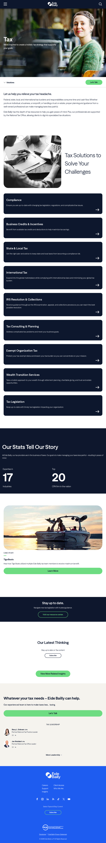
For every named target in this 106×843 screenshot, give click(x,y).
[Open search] (100, 4)
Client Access (59, 785)
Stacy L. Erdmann (18, 730)
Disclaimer (42, 834)
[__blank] (15, 735)
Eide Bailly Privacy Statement (57, 834)
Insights (45, 792)
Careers (45, 785)
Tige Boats (9, 559)
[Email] (13, 735)
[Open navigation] (5, 4)
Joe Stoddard (17, 741)
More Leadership (53, 755)
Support (45, 788)
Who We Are (58, 788)
